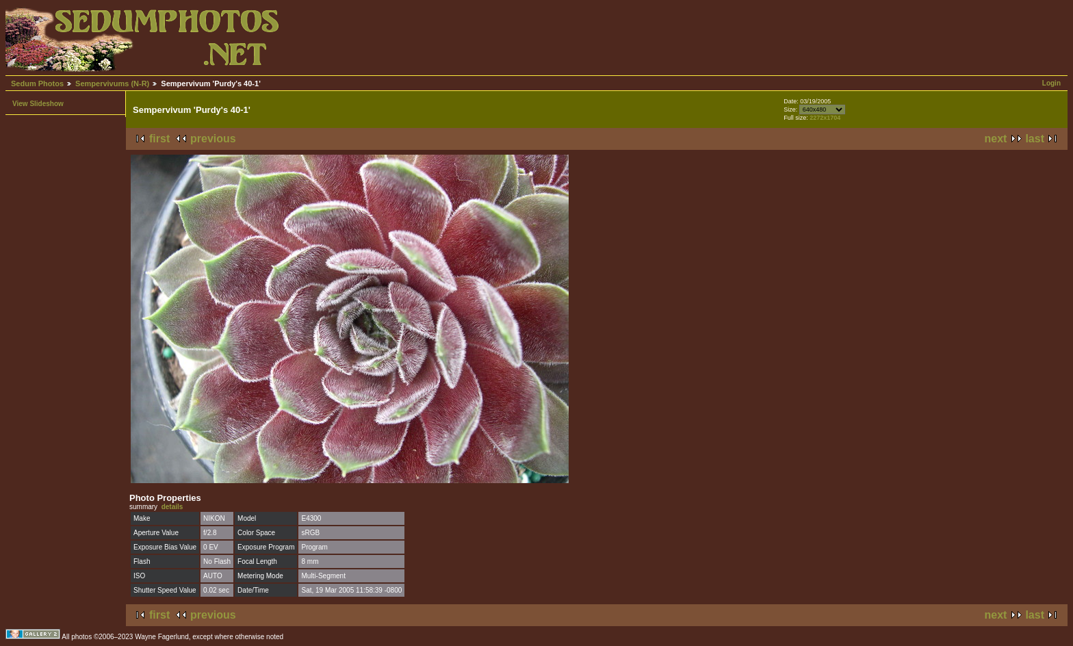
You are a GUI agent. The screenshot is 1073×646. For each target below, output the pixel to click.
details (172, 507)
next (996, 138)
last (1034, 138)
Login (1051, 83)
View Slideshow (38, 103)
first (159, 138)
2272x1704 (825, 117)
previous (213, 138)
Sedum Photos (37, 83)
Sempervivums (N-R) (112, 83)
